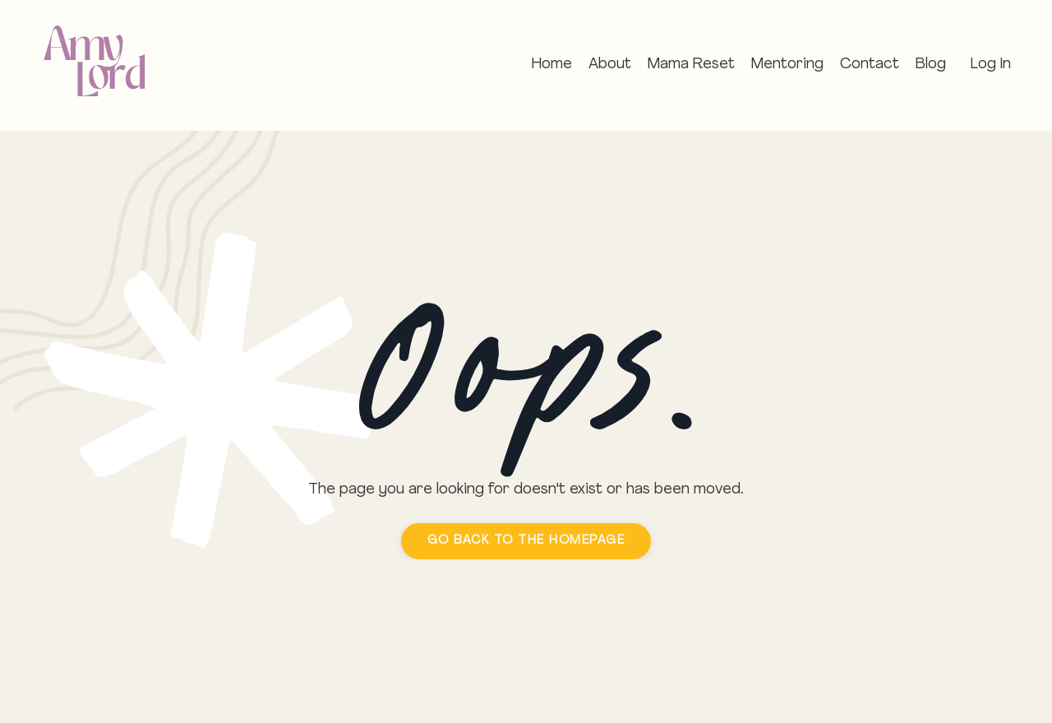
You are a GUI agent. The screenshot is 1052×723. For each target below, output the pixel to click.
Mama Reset (691, 64)
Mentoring (787, 64)
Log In (991, 64)
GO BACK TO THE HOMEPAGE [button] (526, 541)
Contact (869, 64)
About (609, 64)
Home (552, 64)
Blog (931, 64)
